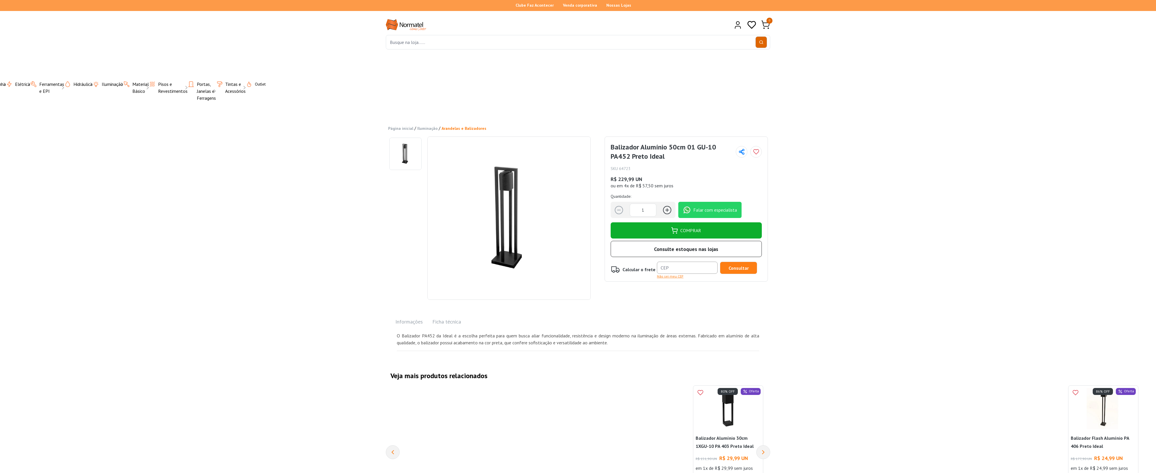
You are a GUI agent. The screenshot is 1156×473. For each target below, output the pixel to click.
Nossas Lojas (618, 5)
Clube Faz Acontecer (535, 5)
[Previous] (393, 452)
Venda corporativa (580, 5)
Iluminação (427, 128)
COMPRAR (686, 230)
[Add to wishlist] (756, 152)
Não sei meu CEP (670, 276)
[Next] (763, 452)
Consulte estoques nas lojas (686, 249)
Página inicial (400, 128)
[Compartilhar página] (741, 152)
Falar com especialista (710, 210)
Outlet (252, 84)
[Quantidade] (643, 210)
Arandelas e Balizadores (464, 128)
